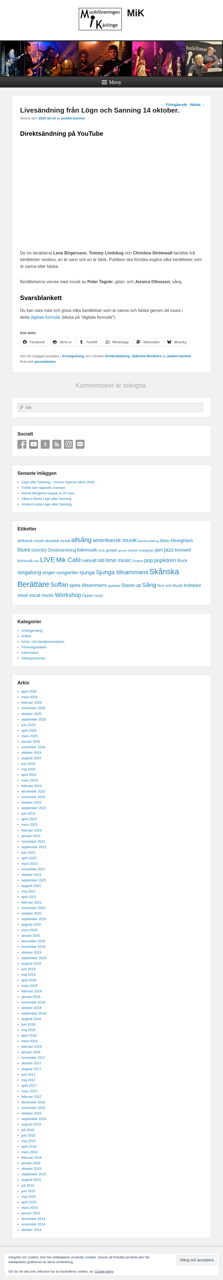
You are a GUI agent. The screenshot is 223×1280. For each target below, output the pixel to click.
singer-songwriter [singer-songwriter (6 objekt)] (60, 572)
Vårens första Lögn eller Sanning (46, 499)
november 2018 (33, 1002)
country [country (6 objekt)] (39, 550)
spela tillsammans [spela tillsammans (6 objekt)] (88, 585)
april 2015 (28, 1202)
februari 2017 (31, 1097)
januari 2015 (30, 1213)
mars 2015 (29, 1208)
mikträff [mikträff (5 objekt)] (89, 560)
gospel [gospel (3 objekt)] (111, 550)
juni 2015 (28, 1191)
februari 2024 (31, 786)
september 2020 (33, 919)
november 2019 (33, 947)
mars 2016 (29, 1152)
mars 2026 (29, 697)
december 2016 (33, 1102)
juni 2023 (28, 813)
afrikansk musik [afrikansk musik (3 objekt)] (30, 541)
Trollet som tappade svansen (43, 488)
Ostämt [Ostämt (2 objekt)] (137, 561)
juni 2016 (28, 1135)
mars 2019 (29, 986)
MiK (136, 13)
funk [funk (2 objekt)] (101, 550)
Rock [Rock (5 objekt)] (182, 560)
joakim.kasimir (73, 118)
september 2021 (33, 880)
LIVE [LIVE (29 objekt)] (47, 560)
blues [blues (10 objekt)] (23, 550)
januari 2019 (30, 997)
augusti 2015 (31, 1180)
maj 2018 (28, 1030)
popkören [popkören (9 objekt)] (165, 560)
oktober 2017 (31, 1063)
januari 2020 (30, 936)
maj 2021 (28, 891)
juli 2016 (27, 1130)
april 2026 (28, 691)
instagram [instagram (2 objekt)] (146, 550)
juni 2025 (28, 725)
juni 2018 (28, 1024)
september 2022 (33, 847)
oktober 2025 (31, 714)
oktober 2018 (31, 1008)
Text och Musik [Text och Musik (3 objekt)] (170, 585)
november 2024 (33, 747)
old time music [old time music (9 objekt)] (114, 560)
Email (80, 444)
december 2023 (33, 791)
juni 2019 (28, 969)
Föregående (174, 105)
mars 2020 (29, 930)
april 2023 (28, 819)
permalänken (45, 362)
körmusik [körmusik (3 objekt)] (25, 561)
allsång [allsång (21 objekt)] (81, 539)
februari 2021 (31, 902)
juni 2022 (28, 852)
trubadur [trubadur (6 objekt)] (192, 585)
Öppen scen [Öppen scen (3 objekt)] (92, 595)
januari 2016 (30, 1163)
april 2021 (28, 897)
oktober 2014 (31, 1230)
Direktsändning (117, 356)
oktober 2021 (31, 875)
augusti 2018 (31, 1019)
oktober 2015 (31, 1169)
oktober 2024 (31, 753)
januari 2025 (30, 741)
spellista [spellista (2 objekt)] (114, 586)
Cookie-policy (104, 1271)
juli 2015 (27, 1185)
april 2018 (28, 1035)
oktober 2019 (31, 952)
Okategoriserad (33, 658)
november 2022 (33, 841)
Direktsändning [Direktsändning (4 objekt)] (62, 550)
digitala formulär (46, 317)
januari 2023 (30, 836)
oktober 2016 (31, 1113)
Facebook (21, 444)
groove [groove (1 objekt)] (122, 550)
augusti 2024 (31, 758)
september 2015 (33, 1174)
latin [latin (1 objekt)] (36, 561)
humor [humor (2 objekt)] (133, 550)
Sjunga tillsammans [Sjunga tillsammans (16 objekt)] (122, 572)
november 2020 (33, 908)
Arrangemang (73, 356)
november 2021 (33, 869)
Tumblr (45, 444)
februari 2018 (31, 1047)
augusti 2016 (31, 1124)
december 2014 (33, 1219)
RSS (56, 444)
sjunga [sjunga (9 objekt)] (87, 572)
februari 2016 (31, 1158)
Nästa (197, 105)
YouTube (33, 444)
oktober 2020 (31, 913)
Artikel (26, 636)
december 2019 (33, 941)
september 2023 (33, 808)
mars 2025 (29, 736)
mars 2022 (29, 864)
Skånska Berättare (147, 356)
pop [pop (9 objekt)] (148, 560)
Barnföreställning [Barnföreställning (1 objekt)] (148, 541)
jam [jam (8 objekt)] (159, 550)
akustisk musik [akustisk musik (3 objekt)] (57, 541)
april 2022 (28, 858)
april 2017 (28, 1086)
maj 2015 (28, 1197)
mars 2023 (29, 825)
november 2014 (33, 1224)
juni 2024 (28, 764)
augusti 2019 (31, 963)
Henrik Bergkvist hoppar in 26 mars (48, 493)
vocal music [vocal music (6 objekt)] (41, 595)
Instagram (68, 444)
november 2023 (33, 797)
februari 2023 (31, 830)
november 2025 (33, 708)
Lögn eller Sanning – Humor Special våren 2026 (58, 482)
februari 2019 (31, 991)
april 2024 (28, 775)
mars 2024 (29, 780)
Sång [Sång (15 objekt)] (149, 585)
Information (30, 653)
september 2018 (33, 1013)
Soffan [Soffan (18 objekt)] (59, 584)
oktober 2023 (31, 802)
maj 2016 (28, 1141)
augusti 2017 (31, 1069)
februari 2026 (31, 702)
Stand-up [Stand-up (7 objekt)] (131, 585)
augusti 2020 (31, 924)
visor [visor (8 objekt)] (22, 595)
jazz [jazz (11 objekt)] (169, 550)
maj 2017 (28, 1080)
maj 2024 (28, 769)
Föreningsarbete (34, 647)
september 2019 (33, 958)
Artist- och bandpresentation (42, 642)
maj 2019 (28, 975)
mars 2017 (29, 1091)
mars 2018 (29, 1041)
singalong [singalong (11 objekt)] (29, 572)
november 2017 (33, 1058)
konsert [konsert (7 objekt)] (183, 550)
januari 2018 (30, 1052)
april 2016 (28, 1146)
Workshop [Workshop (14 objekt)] (68, 595)
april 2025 (28, 730)
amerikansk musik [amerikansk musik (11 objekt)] (114, 540)
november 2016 (33, 1108)
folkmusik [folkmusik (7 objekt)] (87, 550)
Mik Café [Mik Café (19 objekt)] (68, 559)
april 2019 (28, 980)
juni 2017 (28, 1074)
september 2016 (33, 1119)
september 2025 (33, 719)
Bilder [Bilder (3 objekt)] (165, 541)
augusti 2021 (31, 886)
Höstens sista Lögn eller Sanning (46, 504)
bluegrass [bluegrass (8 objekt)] (182, 540)
